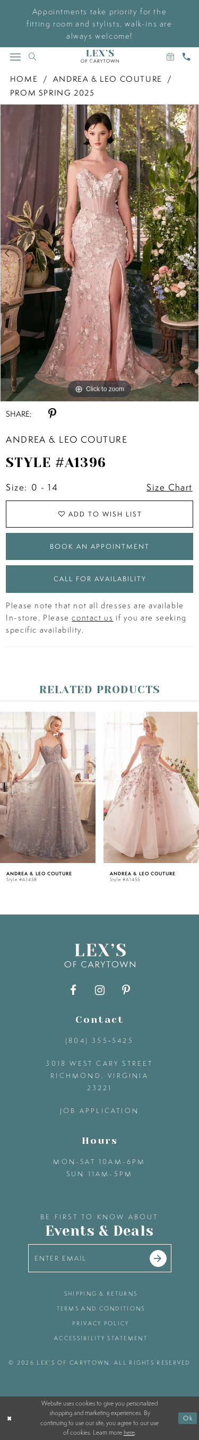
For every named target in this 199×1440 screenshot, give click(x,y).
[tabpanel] (99, 253)
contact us (92, 617)
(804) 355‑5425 (99, 1040)
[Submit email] (158, 1258)
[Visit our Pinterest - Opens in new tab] (126, 990)
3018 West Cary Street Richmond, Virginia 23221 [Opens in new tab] (99, 1075)
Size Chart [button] (169, 487)
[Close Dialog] (9, 1418)
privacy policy (100, 1323)
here (129, 1432)
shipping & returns (100, 1293)
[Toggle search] (32, 56)
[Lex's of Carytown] (100, 56)
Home (24, 78)
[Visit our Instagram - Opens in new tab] (99, 990)
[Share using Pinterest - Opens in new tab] (52, 413)
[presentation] (48, 787)
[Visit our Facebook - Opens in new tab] (73, 990)
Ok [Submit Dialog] (188, 1417)
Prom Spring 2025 (52, 92)
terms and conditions (101, 1308)
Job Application (99, 1110)
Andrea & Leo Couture (107, 78)
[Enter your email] (99, 1258)
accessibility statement (101, 1338)
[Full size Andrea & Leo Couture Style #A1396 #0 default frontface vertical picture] (99, 253)
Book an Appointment (100, 546)
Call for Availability (100, 578)
